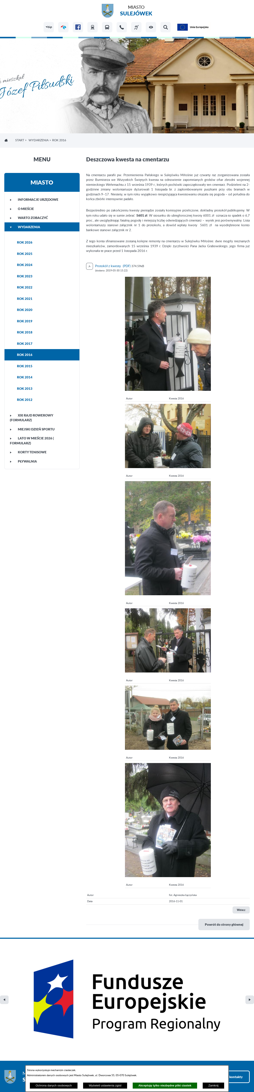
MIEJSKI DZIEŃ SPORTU (32, 429)
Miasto (136, 11)
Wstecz (241, 910)
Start (19, 140)
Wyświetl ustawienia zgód (105, 1085)
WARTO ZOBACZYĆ (29, 217)
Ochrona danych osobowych (54, 1085)
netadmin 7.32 (239, 1077)
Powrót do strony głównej (224, 924)
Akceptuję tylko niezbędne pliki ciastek (164, 1085)
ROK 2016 (24, 354)
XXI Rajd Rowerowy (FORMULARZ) (31, 418)
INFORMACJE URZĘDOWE (34, 199)
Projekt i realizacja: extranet (23, 1077)
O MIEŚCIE (22, 208)
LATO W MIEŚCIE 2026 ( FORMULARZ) (32, 440)
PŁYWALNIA (23, 461)
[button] (151, 27)
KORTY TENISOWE (28, 452)
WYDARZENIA (39, 140)
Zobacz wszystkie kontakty (223, 987)
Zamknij (213, 1085)
